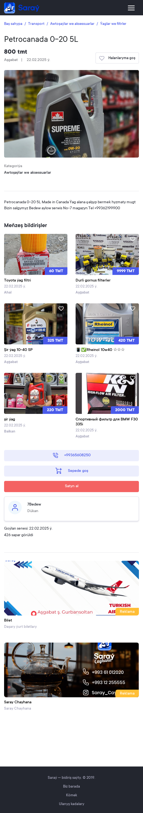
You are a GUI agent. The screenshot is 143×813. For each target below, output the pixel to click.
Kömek (71, 795)
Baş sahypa (13, 24)
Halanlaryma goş (117, 58)
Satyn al (72, 486)
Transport (36, 24)
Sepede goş (71, 471)
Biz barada (71, 787)
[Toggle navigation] (131, 7)
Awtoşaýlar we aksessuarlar (72, 24)
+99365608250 (72, 455)
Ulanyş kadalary (71, 804)
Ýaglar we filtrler (113, 24)
